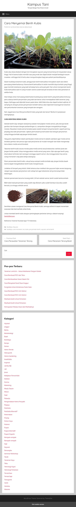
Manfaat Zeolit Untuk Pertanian (15, 299)
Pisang (6, 418)
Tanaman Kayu (9, 460)
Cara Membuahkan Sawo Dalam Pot (16, 279)
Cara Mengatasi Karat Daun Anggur (16, 283)
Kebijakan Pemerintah (11, 375)
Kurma (6, 382)
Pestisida (7, 408)
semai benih (50, 229)
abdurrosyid (28, 27)
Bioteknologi (8, 333)
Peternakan (8, 414)
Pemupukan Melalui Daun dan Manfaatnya (19, 307)
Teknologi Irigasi (10, 467)
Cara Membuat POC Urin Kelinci (15, 291)
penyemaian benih (35, 229)
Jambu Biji (7, 366)
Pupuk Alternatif (9, 431)
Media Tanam (9, 388)
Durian (6, 346)
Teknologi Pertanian (11, 470)
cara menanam (17, 229)
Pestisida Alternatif (10, 411)
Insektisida (8, 359)
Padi (5, 395)
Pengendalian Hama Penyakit (14, 401)
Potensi (6, 424)
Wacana (7, 489)
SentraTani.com (9, 216)
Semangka (8, 450)
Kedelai (6, 379)
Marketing (7, 385)
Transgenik (8, 480)
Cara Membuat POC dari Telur (14, 275)
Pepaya (6, 405)
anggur (6, 327)
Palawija (7, 398)
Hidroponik (8, 353)
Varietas (7, 486)
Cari (5, 250)
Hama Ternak (8, 349)
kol (24, 229)
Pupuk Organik (9, 434)
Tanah (6, 457)
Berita (6, 330)
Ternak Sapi (8, 476)
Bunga (6, 343)
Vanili (6, 483)
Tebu (6, 463)
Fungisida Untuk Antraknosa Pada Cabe (18, 287)
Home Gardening (10, 356)
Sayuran (15, 227)
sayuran (43, 229)
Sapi (5, 444)
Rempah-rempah (10, 437)
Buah (6, 336)
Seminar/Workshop (11, 454)
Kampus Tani (38, 4)
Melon (6, 392)
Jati (5, 369)
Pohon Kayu (8, 421)
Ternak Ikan (8, 473)
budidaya (9, 229)
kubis (26, 229)
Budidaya (9, 227)
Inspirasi (7, 362)
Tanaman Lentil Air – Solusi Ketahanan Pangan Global (22, 271)
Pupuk (6, 427)
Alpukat (7, 323)
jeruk (6, 372)
